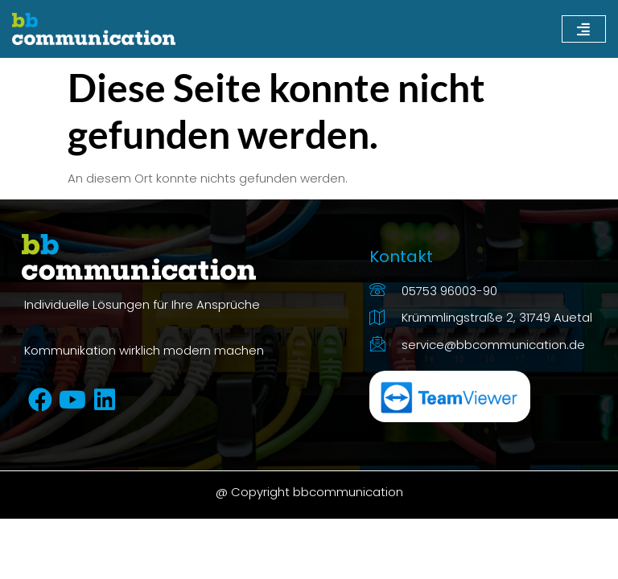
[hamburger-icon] (584, 29)
